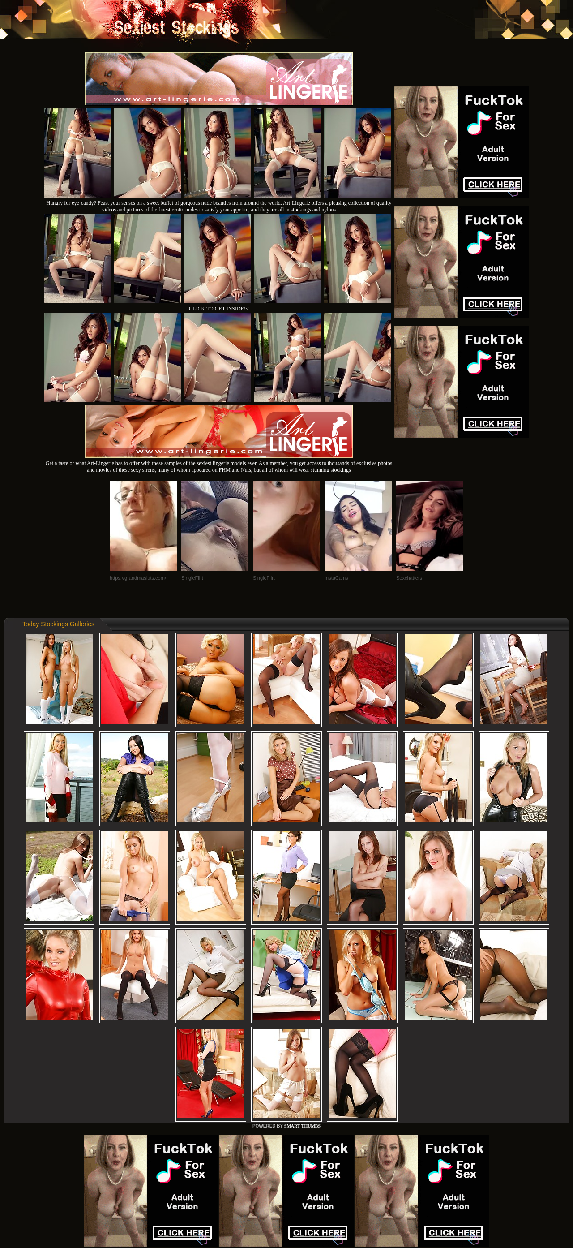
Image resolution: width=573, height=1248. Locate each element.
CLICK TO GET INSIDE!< (219, 309)
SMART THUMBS (302, 1125)
